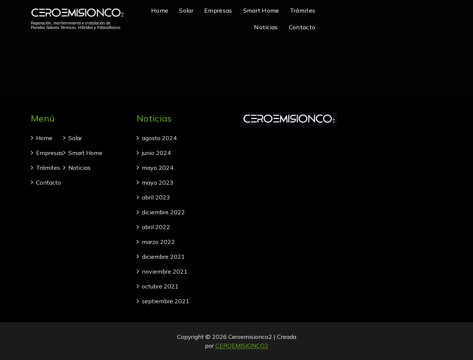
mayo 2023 (157, 182)
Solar (186, 10)
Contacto (302, 27)
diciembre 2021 (163, 256)
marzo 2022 (158, 241)
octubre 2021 (160, 286)
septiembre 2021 (165, 301)
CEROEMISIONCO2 (241, 345)
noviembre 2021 (164, 271)
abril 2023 (156, 197)
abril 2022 (156, 227)
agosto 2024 (159, 138)
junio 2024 (156, 152)
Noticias (266, 27)
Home (159, 10)
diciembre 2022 (163, 212)
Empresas (218, 10)
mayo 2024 (157, 167)
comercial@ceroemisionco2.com (164, 55)
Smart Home (261, 10)
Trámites (302, 10)
